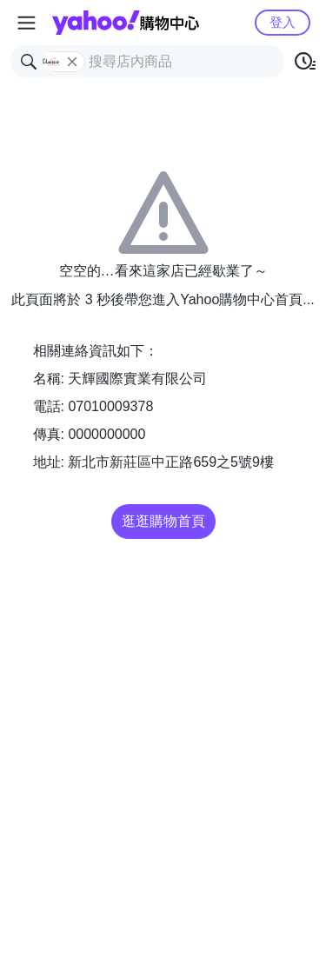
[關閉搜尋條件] (72, 62)
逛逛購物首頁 (163, 521)
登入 (282, 22)
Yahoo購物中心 (125, 22)
